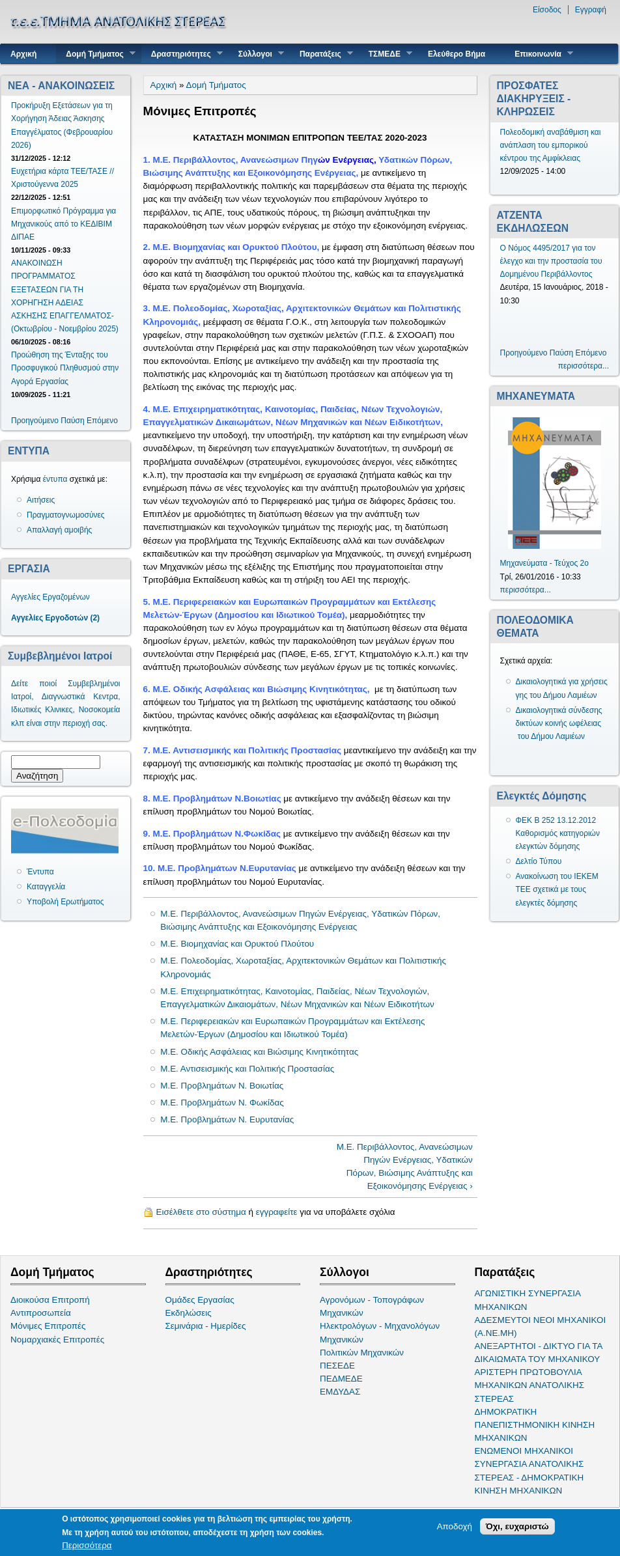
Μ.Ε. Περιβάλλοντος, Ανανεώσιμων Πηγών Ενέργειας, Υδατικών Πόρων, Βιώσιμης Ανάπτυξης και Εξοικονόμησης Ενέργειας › (405, 1166)
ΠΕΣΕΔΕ (337, 1365)
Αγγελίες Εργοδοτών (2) (55, 617)
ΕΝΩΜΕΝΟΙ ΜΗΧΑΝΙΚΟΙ (524, 1451)
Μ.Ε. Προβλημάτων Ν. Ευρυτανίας (227, 1119)
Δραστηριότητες (182, 54)
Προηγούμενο (35, 420)
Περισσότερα (86, 1545)
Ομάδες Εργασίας (199, 1300)
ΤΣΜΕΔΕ (385, 54)
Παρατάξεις (321, 54)
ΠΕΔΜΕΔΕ (341, 1378)
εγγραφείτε (277, 1212)
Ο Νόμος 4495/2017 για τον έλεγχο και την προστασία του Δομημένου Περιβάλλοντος (551, 261)
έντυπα (55, 479)
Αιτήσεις (41, 500)
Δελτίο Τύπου (539, 861)
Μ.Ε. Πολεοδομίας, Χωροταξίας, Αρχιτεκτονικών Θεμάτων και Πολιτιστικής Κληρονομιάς (303, 967)
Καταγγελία (46, 886)
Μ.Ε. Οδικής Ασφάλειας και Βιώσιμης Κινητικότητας (259, 1052)
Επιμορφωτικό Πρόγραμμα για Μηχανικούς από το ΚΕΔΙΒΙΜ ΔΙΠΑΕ (63, 224)
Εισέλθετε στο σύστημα (201, 1212)
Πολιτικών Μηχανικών (362, 1352)
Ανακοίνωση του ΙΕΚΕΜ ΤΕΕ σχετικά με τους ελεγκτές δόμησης (557, 889)
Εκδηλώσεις (188, 1313)
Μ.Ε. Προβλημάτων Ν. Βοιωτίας (221, 1086)
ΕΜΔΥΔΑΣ (340, 1391)
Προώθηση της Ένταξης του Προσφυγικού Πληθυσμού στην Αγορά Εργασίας (65, 367)
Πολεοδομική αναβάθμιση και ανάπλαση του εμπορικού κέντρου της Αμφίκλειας (550, 145)
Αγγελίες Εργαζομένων (50, 597)
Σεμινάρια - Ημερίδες (205, 1326)
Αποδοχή (454, 1526)
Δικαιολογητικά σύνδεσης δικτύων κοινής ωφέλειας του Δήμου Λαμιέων (559, 723)
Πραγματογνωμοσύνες (66, 515)
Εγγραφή (590, 9)
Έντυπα (40, 871)
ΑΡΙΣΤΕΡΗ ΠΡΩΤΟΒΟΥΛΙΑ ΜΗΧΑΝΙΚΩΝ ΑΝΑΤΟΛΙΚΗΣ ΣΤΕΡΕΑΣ (529, 1385)
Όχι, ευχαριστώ (517, 1526)
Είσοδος (547, 9)
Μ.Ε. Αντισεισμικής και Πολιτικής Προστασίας (247, 1069)
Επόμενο (102, 420)
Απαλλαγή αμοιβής (59, 530)
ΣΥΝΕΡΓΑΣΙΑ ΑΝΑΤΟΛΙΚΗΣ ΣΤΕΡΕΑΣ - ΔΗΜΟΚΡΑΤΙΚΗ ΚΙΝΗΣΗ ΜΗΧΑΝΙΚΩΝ (529, 1477)
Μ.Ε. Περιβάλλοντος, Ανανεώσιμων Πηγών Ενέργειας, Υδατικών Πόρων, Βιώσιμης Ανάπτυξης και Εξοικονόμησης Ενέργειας (300, 920)
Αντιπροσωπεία (40, 1313)
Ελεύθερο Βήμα (456, 54)
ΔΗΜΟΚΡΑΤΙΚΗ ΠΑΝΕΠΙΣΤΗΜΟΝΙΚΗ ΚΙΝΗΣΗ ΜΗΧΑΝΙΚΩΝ (535, 1425)
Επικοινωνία (539, 54)
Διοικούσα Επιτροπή (50, 1300)
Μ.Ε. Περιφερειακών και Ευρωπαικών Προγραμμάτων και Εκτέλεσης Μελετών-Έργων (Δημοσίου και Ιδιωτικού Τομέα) (292, 1027)
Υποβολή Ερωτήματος (65, 901)
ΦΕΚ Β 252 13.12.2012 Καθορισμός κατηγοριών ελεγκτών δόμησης (558, 833)
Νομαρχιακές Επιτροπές (57, 1339)
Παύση (72, 420)
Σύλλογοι (256, 54)
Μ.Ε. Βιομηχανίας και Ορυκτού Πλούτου (237, 944)
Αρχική (23, 54)
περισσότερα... (583, 365)
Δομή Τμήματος (95, 54)
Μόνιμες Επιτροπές (48, 1326)
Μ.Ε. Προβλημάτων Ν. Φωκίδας (221, 1102)
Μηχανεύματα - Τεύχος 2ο (544, 563)
